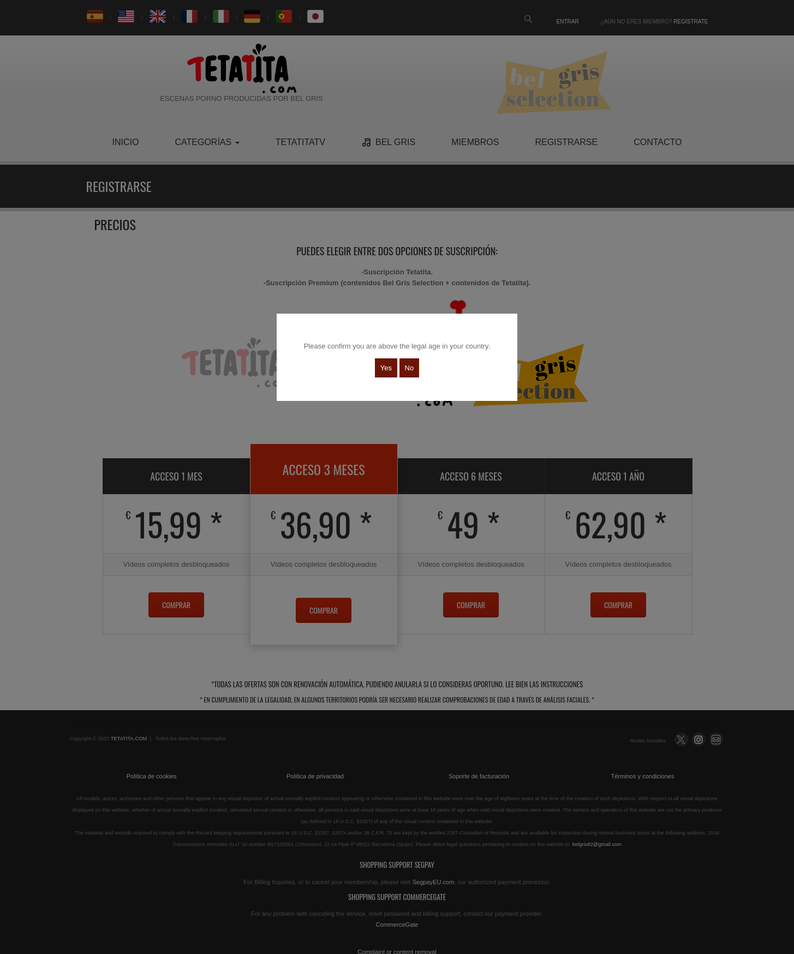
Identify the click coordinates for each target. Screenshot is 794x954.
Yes (386, 368)
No (409, 368)
